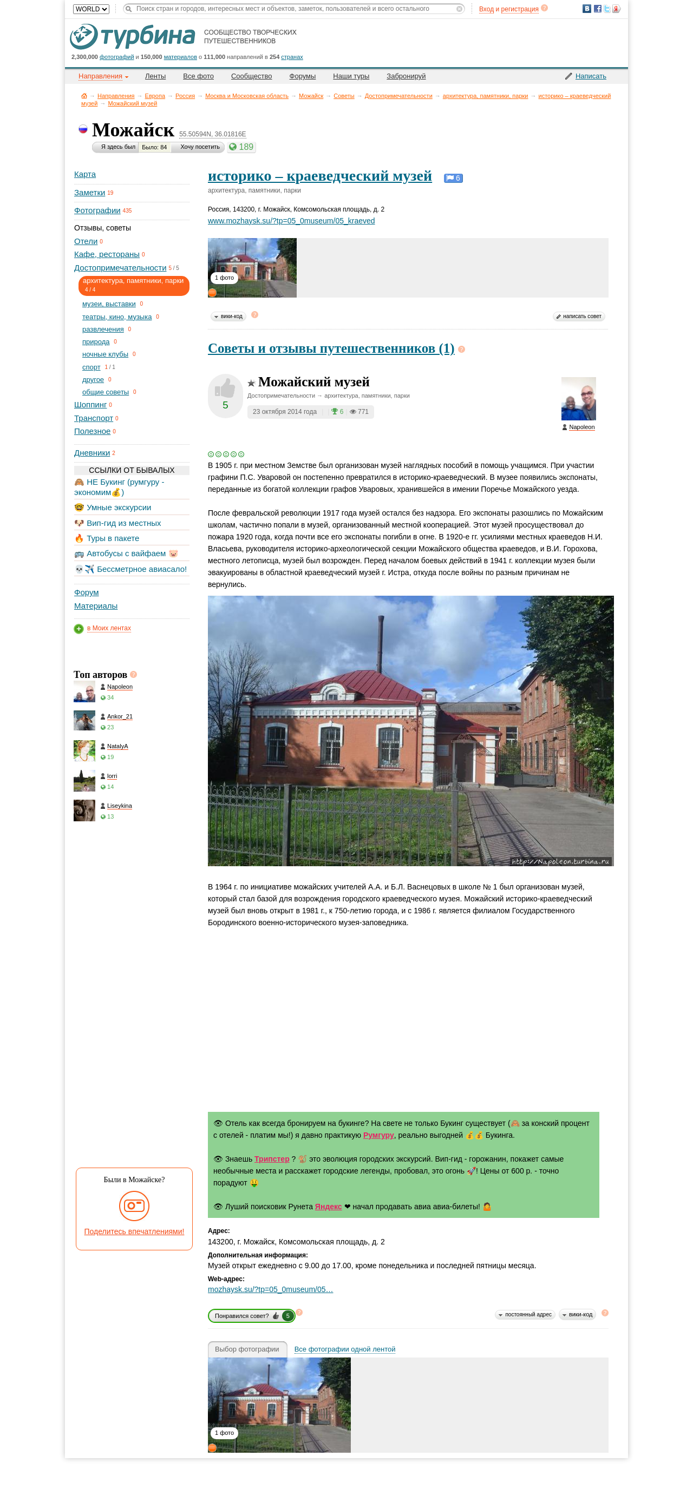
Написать (591, 76)
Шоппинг (90, 404)
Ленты (155, 76)
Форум (86, 592)
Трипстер (272, 1159)
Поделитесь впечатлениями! (134, 1231)
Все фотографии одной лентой (345, 1349)
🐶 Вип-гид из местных (117, 523)
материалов (180, 57)
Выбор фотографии (247, 1349)
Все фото (198, 76)
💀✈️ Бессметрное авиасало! (130, 569)
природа (96, 342)
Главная (84, 95)
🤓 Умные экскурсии (112, 507)
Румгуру (378, 1135)
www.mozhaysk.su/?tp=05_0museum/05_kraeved (291, 220)
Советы (344, 96)
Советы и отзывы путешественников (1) (331, 348)
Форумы (303, 76)
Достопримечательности (399, 96)
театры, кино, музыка (117, 317)
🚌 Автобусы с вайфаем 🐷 (126, 553)
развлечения (103, 329)
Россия (185, 96)
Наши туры (351, 76)
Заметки (89, 192)
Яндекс (328, 1206)
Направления (116, 96)
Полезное (92, 431)
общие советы (105, 392)
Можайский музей (132, 103)
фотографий (117, 57)
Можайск (311, 96)
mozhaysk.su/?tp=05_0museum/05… (271, 1289)
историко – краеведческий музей (320, 175)
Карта (85, 174)
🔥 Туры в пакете (106, 538)
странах (292, 57)
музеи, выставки (109, 304)
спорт (91, 367)
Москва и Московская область (247, 96)
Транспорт (93, 418)
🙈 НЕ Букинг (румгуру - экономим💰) (119, 486)
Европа (155, 96)
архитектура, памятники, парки (485, 96)
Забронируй (406, 76)
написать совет (582, 316)
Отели (85, 241)
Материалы (95, 605)
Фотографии (97, 210)
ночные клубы (105, 354)
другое (93, 379)
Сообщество (251, 76)
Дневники (92, 452)
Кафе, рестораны (107, 254)
